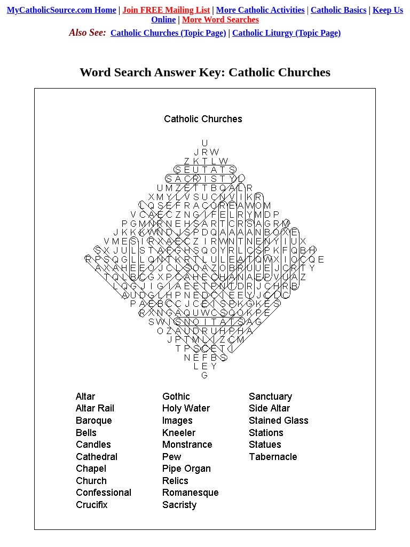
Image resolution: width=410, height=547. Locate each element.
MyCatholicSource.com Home (61, 9)
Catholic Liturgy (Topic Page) (286, 32)
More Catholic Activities (260, 9)
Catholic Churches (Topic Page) (168, 32)
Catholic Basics (338, 9)
